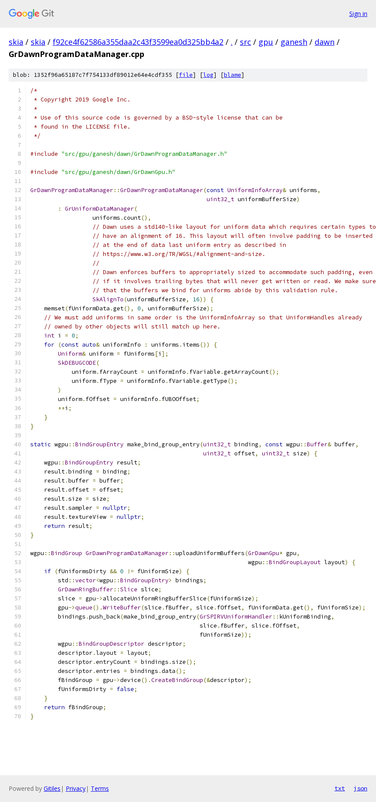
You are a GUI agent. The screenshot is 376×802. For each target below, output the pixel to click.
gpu (265, 42)
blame (232, 75)
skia (16, 42)
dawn (325, 42)
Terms (100, 788)
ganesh (293, 42)
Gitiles (52, 788)
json (360, 788)
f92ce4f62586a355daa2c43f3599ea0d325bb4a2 (138, 42)
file (186, 75)
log (208, 75)
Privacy (76, 788)
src (245, 42)
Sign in (358, 13)
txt (340, 788)
